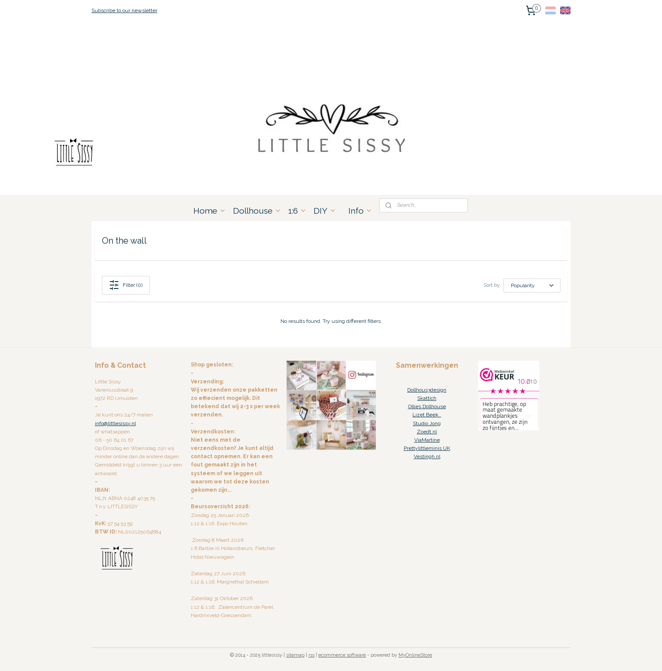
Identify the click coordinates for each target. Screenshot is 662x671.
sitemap (295, 655)
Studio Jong (427, 423)
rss (311, 655)
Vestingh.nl (427, 456)
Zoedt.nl (427, 432)
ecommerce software (342, 655)
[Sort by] (532, 285)
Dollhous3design (426, 390)
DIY (325, 210)
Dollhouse (257, 210)
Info (360, 210)
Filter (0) (125, 285)
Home (209, 210)
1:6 (297, 210)
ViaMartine (427, 440)
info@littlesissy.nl (115, 423)
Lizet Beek (426, 415)
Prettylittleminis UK (427, 448)
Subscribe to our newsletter (124, 10)
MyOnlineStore (415, 655)
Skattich (426, 398)
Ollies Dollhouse (427, 406)
